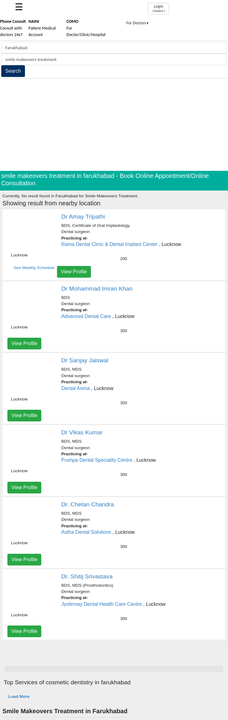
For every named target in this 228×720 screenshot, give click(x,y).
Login (158, 8)
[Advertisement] (114, 125)
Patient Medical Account (42, 28)
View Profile (74, 271)
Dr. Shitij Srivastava (86, 576)
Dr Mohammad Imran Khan (96, 288)
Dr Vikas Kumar (82, 432)
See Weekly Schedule (34, 267)
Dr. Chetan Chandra (87, 504)
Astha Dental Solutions (86, 532)
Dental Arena (75, 388)
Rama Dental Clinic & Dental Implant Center (109, 244)
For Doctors (137, 23)
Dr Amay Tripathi (83, 216)
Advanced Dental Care (86, 316)
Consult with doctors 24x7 (13, 28)
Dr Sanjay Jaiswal (84, 360)
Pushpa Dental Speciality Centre (96, 460)
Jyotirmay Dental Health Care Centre (101, 604)
